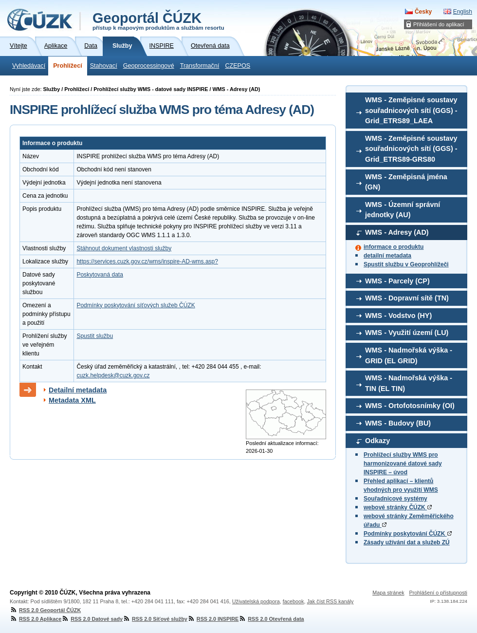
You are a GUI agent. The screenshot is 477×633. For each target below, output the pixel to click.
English (462, 11)
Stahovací (103, 65)
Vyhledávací (28, 65)
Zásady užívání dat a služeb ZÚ (407, 542)
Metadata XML (72, 400)
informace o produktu (393, 246)
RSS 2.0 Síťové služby (155, 619)
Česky (423, 11)
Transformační (200, 65)
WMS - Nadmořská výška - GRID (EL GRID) (408, 355)
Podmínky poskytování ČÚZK (408, 533)
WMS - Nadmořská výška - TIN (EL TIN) (408, 383)
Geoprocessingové (148, 65)
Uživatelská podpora (256, 601)
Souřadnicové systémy (395, 498)
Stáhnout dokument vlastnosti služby (123, 248)
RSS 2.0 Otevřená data (271, 619)
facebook (293, 601)
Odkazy (377, 441)
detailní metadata (387, 255)
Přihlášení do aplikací (438, 24)
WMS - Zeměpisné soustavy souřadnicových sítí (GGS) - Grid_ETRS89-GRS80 (411, 148)
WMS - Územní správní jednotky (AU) (402, 210)
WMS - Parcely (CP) (397, 281)
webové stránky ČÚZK (398, 507)
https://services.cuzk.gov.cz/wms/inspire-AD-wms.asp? (147, 261)
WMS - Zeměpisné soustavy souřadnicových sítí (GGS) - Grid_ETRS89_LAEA (411, 110)
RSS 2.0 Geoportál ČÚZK (45, 610)
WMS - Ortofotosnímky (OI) (410, 406)
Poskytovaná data (99, 274)
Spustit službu (94, 336)
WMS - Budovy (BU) (398, 423)
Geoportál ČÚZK (158, 20)
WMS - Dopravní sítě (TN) (407, 298)
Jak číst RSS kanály (330, 601)
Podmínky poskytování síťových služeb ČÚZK (135, 305)
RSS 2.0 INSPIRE (212, 619)
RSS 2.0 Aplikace (35, 619)
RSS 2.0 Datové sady (92, 619)
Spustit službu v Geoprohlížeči (406, 264)
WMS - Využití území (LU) (406, 332)
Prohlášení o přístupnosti (438, 593)
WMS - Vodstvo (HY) (398, 315)
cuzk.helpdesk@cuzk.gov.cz (112, 375)
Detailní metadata (78, 390)
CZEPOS (237, 65)
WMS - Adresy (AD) (397, 232)
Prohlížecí (67, 65)
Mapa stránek (388, 593)
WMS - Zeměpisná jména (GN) (406, 182)
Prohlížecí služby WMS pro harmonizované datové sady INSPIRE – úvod (403, 463)
